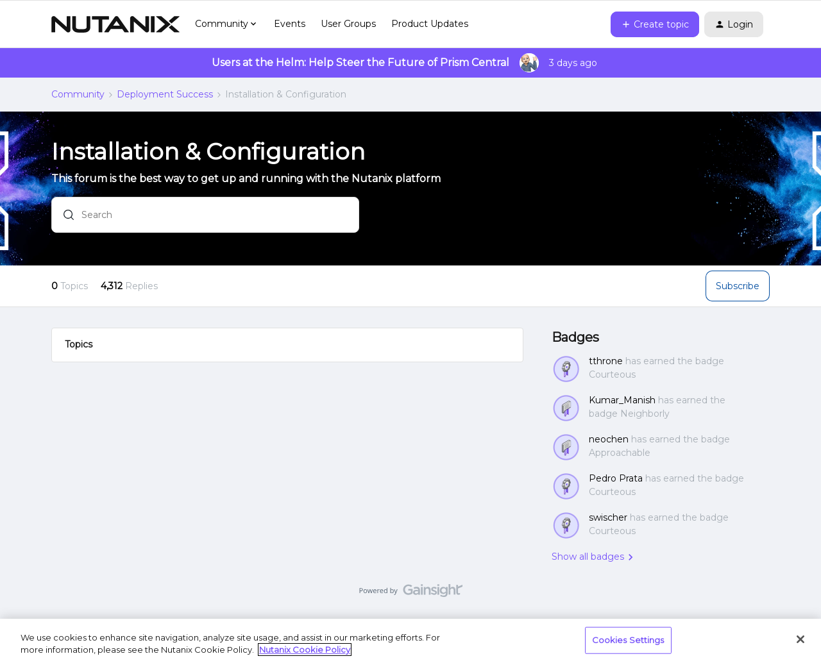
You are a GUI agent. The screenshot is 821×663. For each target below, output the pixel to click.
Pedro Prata (616, 478)
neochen (609, 439)
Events (289, 23)
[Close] (800, 639)
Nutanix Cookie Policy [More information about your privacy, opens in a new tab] (304, 649)
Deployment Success (165, 94)
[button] (655, 24)
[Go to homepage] (115, 24)
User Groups (348, 23)
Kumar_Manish (622, 400)
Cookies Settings (628, 640)
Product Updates (429, 23)
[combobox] (205, 217)
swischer (608, 517)
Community (78, 94)
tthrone (606, 361)
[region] (410, 641)
